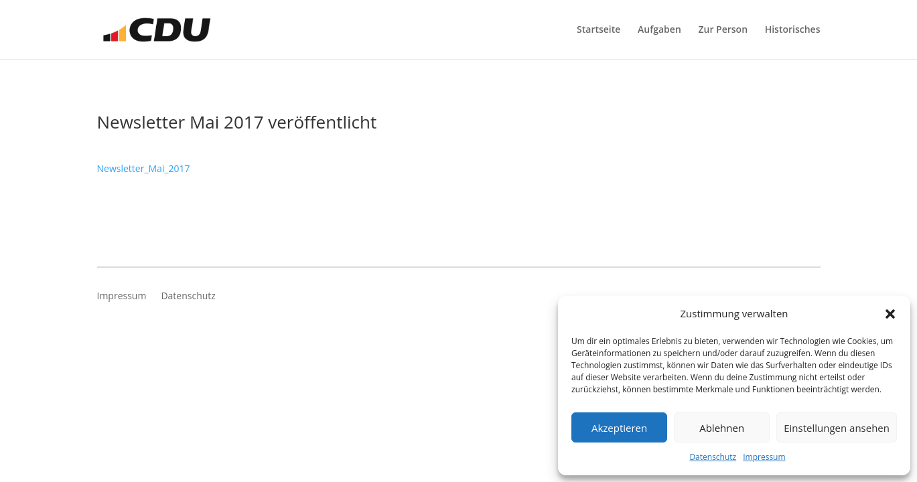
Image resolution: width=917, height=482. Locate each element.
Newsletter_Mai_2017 (143, 168)
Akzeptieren (619, 427)
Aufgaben (659, 30)
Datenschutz (712, 457)
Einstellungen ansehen (837, 427)
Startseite (598, 30)
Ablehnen (721, 427)
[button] (890, 314)
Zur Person (723, 30)
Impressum (764, 457)
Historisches (793, 30)
